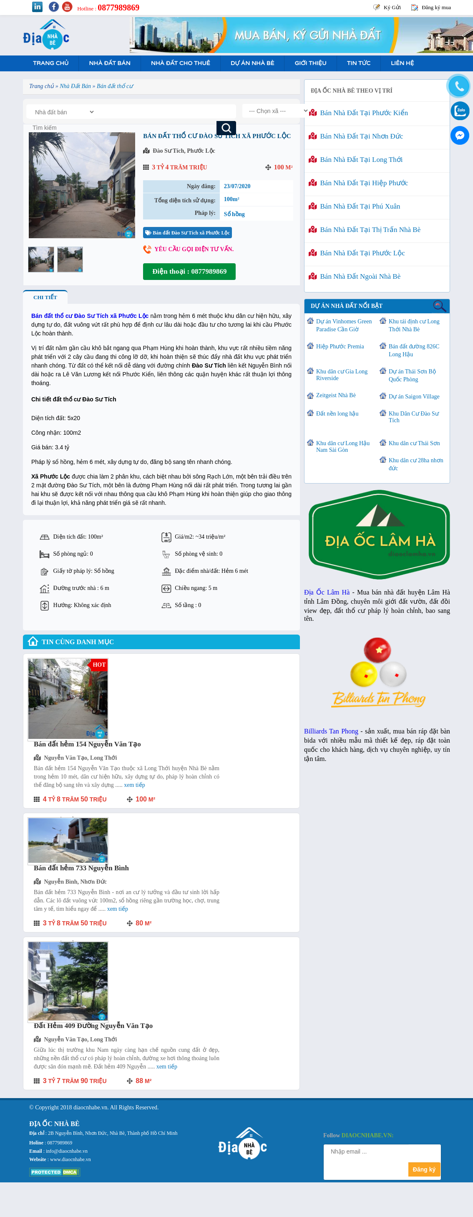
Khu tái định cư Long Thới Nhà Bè (414, 325)
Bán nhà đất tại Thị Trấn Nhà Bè (364, 230)
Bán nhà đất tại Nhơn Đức (356, 136)
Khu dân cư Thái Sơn (414, 443)
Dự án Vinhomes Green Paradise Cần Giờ (344, 325)
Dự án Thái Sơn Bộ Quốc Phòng (412, 375)
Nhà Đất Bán (109, 63)
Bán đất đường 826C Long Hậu (414, 350)
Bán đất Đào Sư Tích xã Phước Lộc (187, 233)
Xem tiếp (134, 785)
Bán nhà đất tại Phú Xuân (354, 206)
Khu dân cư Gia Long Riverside (341, 374)
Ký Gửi (392, 7)
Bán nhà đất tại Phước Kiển (358, 113)
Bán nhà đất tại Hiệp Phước (358, 183)
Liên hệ (402, 63)
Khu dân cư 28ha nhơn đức (416, 464)
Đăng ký (424, 1169)
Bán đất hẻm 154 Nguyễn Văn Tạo (87, 744)
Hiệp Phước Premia (340, 346)
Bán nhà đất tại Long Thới (356, 160)
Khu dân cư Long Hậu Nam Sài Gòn (343, 446)
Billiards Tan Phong (331, 731)
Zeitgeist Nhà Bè (336, 395)
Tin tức (358, 63)
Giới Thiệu (310, 63)
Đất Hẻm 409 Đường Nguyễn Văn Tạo (93, 1026)
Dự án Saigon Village (414, 396)
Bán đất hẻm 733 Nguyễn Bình (81, 868)
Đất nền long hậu (337, 414)
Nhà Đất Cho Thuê (180, 63)
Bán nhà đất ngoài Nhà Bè (354, 276)
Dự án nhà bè (252, 63)
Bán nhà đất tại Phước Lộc (357, 253)
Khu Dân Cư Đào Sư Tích (414, 417)
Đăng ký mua (436, 7)
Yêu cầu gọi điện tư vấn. (194, 249)
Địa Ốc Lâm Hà (327, 592)
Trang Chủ (50, 63)
